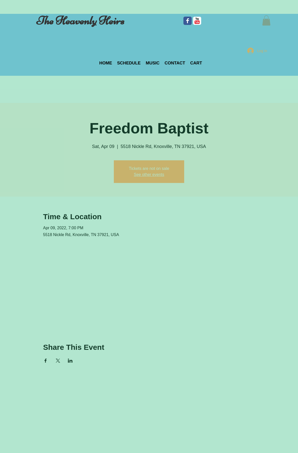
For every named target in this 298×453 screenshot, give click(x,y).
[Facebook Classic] (187, 21)
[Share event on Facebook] (45, 361)
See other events (149, 174)
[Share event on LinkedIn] (70, 361)
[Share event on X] (58, 361)
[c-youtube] (197, 21)
